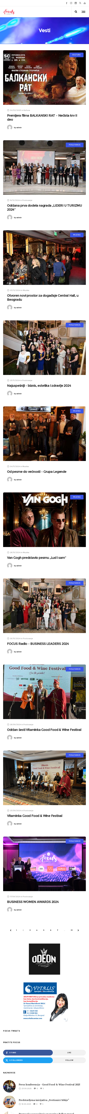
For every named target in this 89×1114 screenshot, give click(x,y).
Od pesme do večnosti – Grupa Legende (36, 472)
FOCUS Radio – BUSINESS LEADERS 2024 (38, 644)
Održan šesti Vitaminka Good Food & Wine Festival (44, 730)
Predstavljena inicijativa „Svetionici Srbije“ (44, 1101)
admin (18, 127)
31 (72, 931)
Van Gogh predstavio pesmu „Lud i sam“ (36, 558)
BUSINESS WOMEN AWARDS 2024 (33, 903)
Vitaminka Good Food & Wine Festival (34, 816)
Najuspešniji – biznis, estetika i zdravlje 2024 (39, 386)
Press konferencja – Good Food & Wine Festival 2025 (49, 1085)
